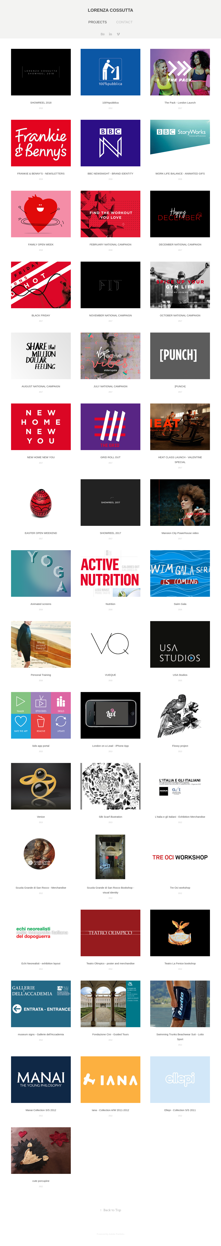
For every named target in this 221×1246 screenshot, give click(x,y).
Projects (97, 22)
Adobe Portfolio (116, 1234)
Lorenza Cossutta (110, 10)
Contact (124, 22)
